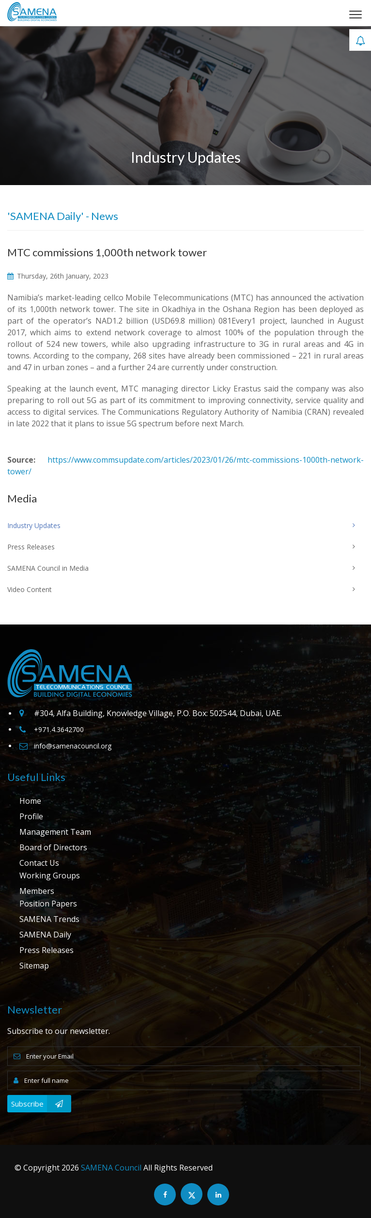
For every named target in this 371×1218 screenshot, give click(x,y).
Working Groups (49, 875)
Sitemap (34, 965)
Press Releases (46, 950)
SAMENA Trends (49, 919)
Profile (31, 816)
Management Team (55, 832)
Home (30, 801)
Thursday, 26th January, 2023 (57, 276)
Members (36, 891)
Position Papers (48, 903)
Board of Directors (53, 847)
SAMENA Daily (45, 934)
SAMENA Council (111, 1167)
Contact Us (39, 863)
